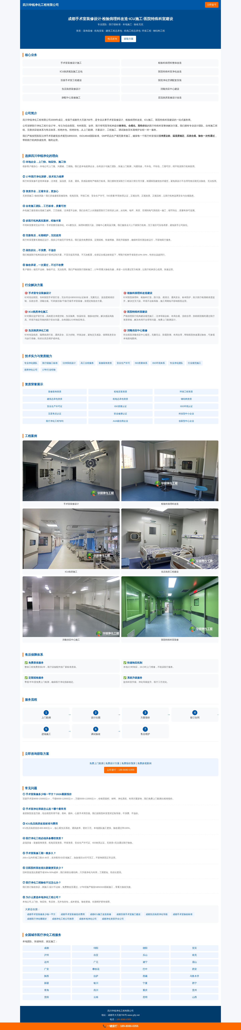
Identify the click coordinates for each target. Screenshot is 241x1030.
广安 (46, 969)
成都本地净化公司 (88, 919)
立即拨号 (211, 4)
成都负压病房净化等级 (157, 914)
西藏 (145, 976)
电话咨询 (112, 38)
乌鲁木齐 (194, 976)
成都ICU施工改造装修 (100, 914)
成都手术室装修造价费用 (73, 914)
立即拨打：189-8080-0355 (120, 769)
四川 (96, 990)
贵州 (194, 990)
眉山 (194, 962)
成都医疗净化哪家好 (37, 919)
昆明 (145, 997)
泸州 (46, 955)
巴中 (145, 969)
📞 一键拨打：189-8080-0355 (120, 1026)
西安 (194, 969)
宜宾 (194, 948)
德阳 (145, 948)
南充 (194, 955)
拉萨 (96, 976)
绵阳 (96, 948)
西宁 (194, 983)
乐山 (145, 955)
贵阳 (46, 997)
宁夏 (145, 983)
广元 (96, 962)
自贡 (96, 955)
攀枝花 (95, 969)
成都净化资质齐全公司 (113, 919)
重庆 (145, 990)
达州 (46, 962)
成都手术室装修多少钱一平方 (41, 914)
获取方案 (128, 38)
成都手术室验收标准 (182, 914)
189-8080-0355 (123, 1019)
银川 (96, 983)
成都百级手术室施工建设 (128, 914)
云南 (96, 997)
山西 (194, 997)
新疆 (46, 983)
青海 (46, 990)
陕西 (46, 976)
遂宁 (145, 962)
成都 (46, 948)
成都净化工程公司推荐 (63, 919)
